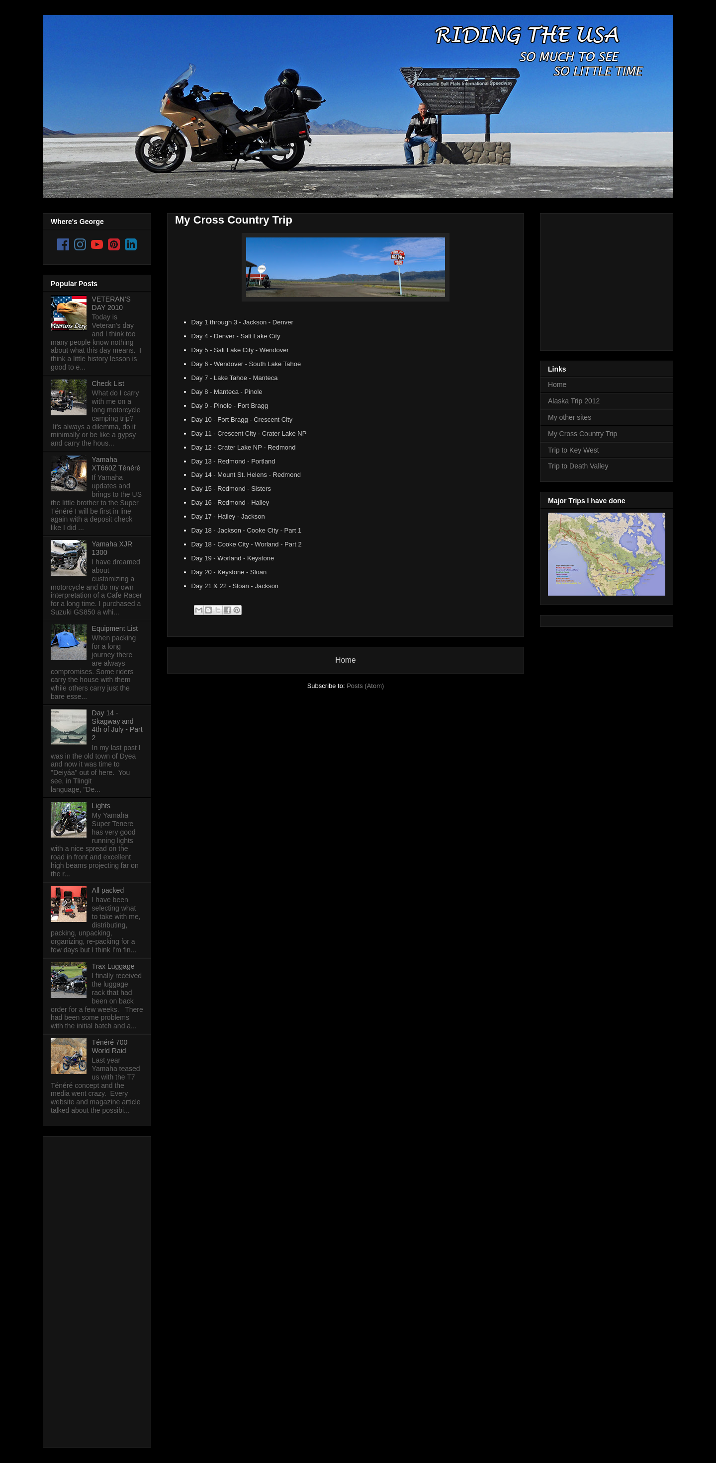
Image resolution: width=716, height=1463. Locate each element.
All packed (108, 890)
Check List (108, 383)
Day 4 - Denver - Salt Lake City (235, 336)
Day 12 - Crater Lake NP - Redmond (243, 447)
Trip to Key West (573, 450)
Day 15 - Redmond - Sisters (231, 488)
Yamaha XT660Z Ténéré (116, 464)
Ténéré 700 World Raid (110, 1046)
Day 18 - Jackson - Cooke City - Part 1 (246, 530)
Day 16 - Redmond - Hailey (230, 502)
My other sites (569, 417)
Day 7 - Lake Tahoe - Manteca (234, 378)
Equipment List (115, 628)
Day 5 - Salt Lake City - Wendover (240, 350)
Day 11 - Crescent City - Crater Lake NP (249, 433)
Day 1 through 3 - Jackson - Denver (242, 322)
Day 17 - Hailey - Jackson (228, 516)
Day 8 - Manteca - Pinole (227, 391)
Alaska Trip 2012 (574, 401)
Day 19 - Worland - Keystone (232, 558)
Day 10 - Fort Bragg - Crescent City (242, 419)
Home (345, 660)
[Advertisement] (90, 1289)
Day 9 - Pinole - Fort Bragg (229, 405)
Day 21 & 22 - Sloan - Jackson (235, 586)
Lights (101, 806)
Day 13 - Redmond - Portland (233, 461)
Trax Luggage (113, 966)
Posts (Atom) (365, 686)
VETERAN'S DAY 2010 (111, 303)
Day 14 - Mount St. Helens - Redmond (246, 474)
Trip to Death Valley (578, 466)
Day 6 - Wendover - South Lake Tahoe (246, 364)
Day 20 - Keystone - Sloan (229, 572)
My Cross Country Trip (233, 220)
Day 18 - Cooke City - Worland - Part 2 (246, 544)
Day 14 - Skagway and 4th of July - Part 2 (117, 725)
